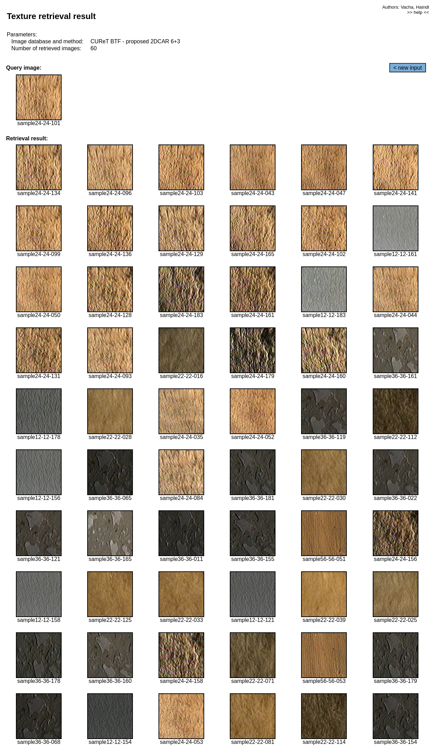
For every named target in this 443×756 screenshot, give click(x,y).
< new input (408, 68)
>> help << (418, 12)
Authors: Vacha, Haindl (405, 7)
